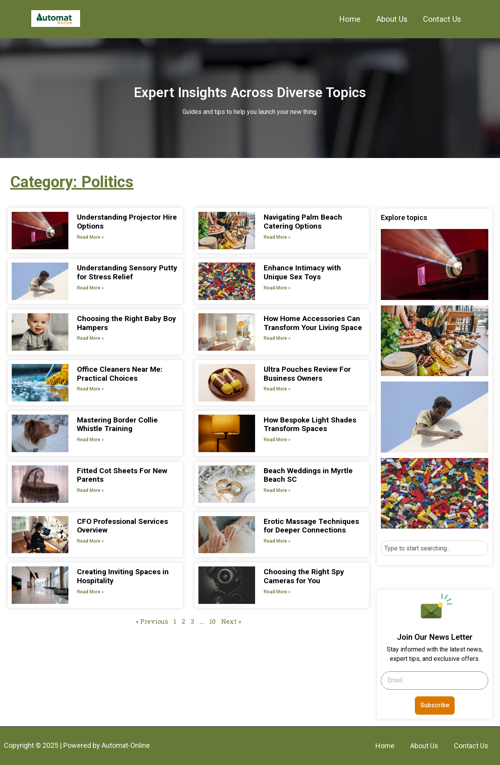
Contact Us (442, 19)
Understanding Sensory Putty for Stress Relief (127, 272)
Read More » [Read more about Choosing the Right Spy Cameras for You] (277, 592)
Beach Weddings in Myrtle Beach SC (308, 475)
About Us (391, 19)
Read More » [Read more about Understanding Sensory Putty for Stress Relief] (90, 288)
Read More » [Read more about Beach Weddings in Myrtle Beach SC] (277, 490)
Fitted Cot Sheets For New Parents (122, 475)
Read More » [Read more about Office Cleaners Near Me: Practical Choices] (90, 389)
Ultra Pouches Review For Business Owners (307, 374)
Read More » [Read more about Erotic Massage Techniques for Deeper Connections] (277, 541)
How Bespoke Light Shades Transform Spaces (310, 424)
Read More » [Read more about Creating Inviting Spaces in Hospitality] (90, 592)
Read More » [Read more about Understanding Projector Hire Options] (90, 237)
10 (212, 621)
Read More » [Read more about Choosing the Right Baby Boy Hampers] (90, 338)
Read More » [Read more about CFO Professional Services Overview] (90, 541)
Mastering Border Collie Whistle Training (117, 424)
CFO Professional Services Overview (122, 526)
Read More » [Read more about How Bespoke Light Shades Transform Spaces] (277, 439)
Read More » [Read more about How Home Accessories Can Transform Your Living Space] (277, 338)
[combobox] (434, 548)
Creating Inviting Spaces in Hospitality (123, 576)
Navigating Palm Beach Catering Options (303, 222)
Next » (231, 621)
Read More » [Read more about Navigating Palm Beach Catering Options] (277, 237)
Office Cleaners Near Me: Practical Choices (119, 374)
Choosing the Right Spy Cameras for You (304, 576)
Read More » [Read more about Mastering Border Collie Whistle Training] (90, 439)
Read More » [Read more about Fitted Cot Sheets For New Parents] (90, 490)
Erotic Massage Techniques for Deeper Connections (311, 526)
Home (350, 19)
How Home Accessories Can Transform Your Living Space (313, 323)
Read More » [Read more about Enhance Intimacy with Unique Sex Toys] (277, 288)
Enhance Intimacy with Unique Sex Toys (302, 272)
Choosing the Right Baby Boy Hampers (126, 323)
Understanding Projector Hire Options (127, 222)
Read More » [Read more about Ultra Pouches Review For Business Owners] (277, 389)
